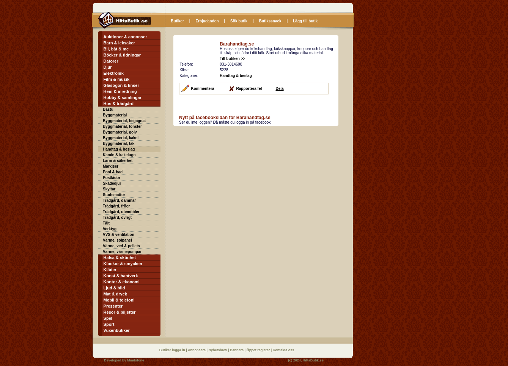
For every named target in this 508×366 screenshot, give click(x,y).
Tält (106, 223)
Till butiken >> (232, 59)
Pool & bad (113, 172)
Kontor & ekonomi (122, 282)
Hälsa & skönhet (120, 257)
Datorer (111, 61)
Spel (108, 318)
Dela (280, 88)
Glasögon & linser (121, 85)
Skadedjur (112, 183)
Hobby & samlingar (123, 97)
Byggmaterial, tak (118, 143)
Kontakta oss (283, 350)
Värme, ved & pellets (121, 246)
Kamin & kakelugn (119, 155)
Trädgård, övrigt (117, 217)
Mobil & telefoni (119, 300)
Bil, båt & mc (116, 49)
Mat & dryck (115, 294)
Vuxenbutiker (117, 330)
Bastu (108, 109)
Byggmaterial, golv (120, 132)
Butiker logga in (172, 350)
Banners (237, 350)
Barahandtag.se (237, 44)
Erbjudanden (207, 21)
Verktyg (109, 229)
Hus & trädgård (119, 103)
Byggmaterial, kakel (120, 138)
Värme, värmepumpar (122, 252)
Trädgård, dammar (119, 200)
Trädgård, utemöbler (121, 212)
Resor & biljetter (120, 312)
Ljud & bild (114, 288)
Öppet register (259, 350)
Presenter (113, 306)
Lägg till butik (305, 21)
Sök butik (238, 21)
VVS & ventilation (118, 234)
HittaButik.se (313, 360)
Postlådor (111, 178)
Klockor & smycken (123, 263)
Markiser (110, 166)
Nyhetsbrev (218, 350)
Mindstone (135, 360)
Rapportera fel (249, 88)
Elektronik (114, 73)
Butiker (177, 21)
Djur (108, 67)
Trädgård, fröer (116, 206)
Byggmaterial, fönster (122, 126)
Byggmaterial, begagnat (124, 121)
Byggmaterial (115, 115)
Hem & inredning (120, 91)
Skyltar (109, 189)
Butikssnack (270, 21)
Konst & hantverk (121, 275)
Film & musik (116, 79)
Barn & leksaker (119, 43)
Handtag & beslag (119, 149)
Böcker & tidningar (122, 55)
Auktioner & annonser (125, 37)
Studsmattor (114, 195)
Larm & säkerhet (117, 161)
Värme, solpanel (117, 240)
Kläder (110, 269)
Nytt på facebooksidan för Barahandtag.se (225, 117)
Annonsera (197, 350)
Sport (109, 324)
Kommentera (202, 88)
